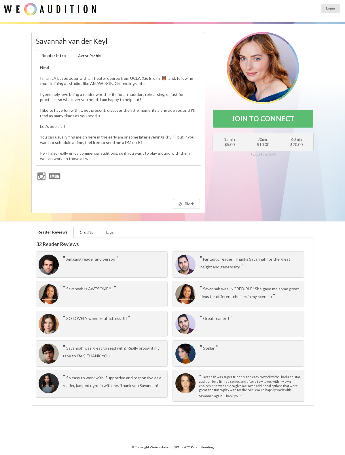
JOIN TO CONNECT (263, 118)
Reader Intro (53, 55)
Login (330, 8)
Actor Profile (89, 55)
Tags (109, 232)
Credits (86, 232)
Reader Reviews (52, 232)
